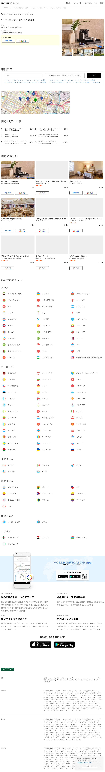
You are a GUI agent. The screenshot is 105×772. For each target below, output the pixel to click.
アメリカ (74, 707)
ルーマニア (61, 705)
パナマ (69, 707)
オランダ (91, 703)
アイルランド (84, 701)
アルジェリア (54, 710)
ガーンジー (55, 701)
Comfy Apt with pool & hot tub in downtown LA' (56, 219)
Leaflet (45, 113)
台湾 (85, 695)
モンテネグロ (75, 703)
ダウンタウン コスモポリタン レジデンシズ (86, 219)
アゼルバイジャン (66, 690)
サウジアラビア (50, 695)
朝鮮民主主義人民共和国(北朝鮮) (55, 697)
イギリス (48, 701)
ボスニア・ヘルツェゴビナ (88, 697)
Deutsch (66, 680)
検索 (94, 75)
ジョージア (95, 690)
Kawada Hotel (75, 181)
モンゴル (63, 694)
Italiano (77, 680)
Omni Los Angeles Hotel (11, 219)
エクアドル (62, 709)
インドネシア (49, 692)
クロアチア (76, 701)
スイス (53, 699)
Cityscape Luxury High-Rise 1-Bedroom (52, 181)
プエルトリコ (54, 709)
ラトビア (62, 703)
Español (71, 680)
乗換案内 (68, 3)
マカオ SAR (70, 694)
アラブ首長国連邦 (48, 690)
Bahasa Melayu (80, 678)
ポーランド (47, 705)
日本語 (45, 678)
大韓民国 (85, 692)
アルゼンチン (86, 707)
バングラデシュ (77, 690)
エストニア (80, 699)
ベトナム (90, 695)
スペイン (86, 699)
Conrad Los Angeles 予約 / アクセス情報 (17, 20)
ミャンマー (57, 694)
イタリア (96, 701)
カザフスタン (93, 692)
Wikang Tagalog (51, 680)
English (51, 678)
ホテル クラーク (42, 256)
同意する (89, 766)
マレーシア (78, 694)
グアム (48, 710)
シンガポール (59, 695)
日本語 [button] (101, 3)
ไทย (73, 678)
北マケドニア (83, 703)
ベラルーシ (98, 705)
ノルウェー (98, 703)
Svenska (96, 680)
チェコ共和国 (59, 699)
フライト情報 (87, 3)
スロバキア (91, 705)
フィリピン (85, 694)
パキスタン (93, 694)
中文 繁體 (56, 678)
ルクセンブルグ (54, 703)
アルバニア (68, 697)
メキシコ (63, 707)
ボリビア (94, 707)
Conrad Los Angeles (17, 13)
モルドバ (68, 703)
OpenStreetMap (53, 113)
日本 (73, 692)
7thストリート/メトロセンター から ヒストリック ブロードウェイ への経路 (72, 80)
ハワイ (80, 707)
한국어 (69, 678)
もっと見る (96, 82)
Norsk (91, 680)
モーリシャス (69, 710)
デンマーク (72, 699)
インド (64, 692)
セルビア (68, 705)
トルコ (81, 695)
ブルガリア (47, 699)
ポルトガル (54, 705)
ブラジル (78, 709)
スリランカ (49, 694)
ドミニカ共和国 (71, 709)
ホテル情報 (77, 3)
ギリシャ (62, 701)
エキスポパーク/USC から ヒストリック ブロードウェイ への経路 (69, 82)
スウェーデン (75, 705)
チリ (99, 707)
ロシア (53, 707)
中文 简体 (63, 678)
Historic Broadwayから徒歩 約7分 (11, 32)
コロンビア (47, 709)
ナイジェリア (78, 710)
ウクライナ (47, 707)
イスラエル (58, 692)
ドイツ (66, 699)
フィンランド (93, 699)
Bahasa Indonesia (90, 678)
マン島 (91, 701)
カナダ (58, 707)
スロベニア (83, 705)
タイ (65, 695)
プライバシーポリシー (84, 762)
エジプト (62, 710)
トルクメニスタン (73, 695)
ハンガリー (69, 701)
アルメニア (57, 690)
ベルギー (98, 697)
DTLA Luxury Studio (78, 256)
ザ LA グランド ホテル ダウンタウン (15, 256)
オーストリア (75, 697)
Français (59, 680)
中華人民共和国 (86, 690)
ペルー (92, 709)
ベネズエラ (86, 709)
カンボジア (79, 692)
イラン (69, 692)
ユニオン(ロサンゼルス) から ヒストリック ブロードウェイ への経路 (25, 82)
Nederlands (47, 681)
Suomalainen (84, 680)
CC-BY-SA (66, 113)
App (95, 3)
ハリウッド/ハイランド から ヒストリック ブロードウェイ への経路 (24, 80)
